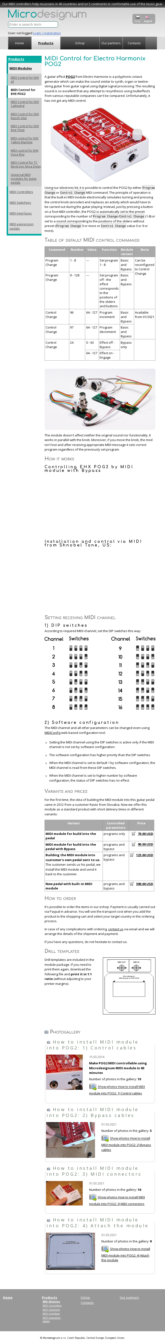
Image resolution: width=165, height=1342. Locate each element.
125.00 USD (144, 855)
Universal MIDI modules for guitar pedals (24, 178)
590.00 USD (144, 884)
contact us (115, 929)
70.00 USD (145, 833)
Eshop (80, 43)
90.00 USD (145, 844)
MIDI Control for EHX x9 (25, 79)
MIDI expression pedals (22, 226)
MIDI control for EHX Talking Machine (24, 140)
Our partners (111, 43)
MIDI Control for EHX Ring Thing (25, 128)
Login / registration (47, 33)
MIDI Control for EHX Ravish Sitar (25, 116)
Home (19, 43)
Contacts (134, 43)
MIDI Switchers (20, 202)
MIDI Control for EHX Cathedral (25, 104)
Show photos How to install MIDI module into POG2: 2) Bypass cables (126, 1144)
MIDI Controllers (21, 192)
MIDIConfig (52, 732)
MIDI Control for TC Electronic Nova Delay (26, 164)
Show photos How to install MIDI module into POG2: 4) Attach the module (125, 1254)
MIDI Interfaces (21, 213)
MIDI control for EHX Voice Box (24, 152)
